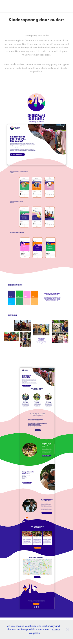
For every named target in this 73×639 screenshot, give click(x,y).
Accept (56, 629)
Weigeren (34, 633)
